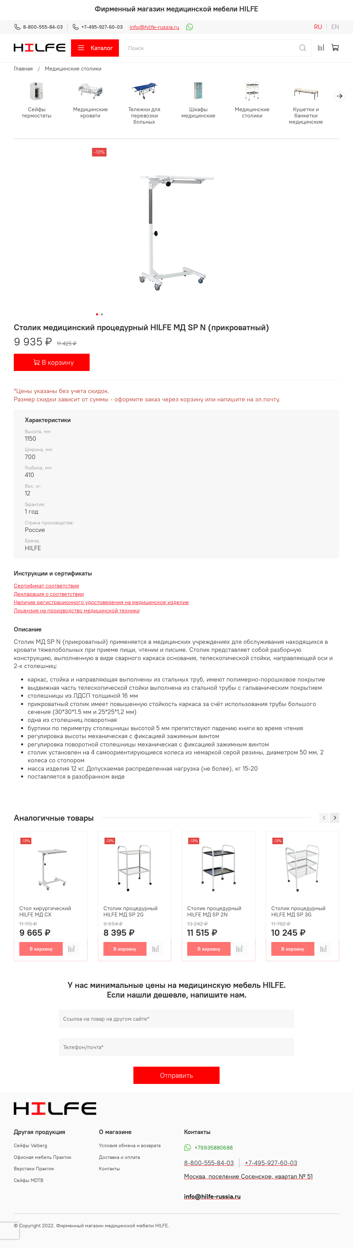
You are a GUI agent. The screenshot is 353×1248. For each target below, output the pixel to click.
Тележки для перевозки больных (149, 116)
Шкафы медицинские (204, 113)
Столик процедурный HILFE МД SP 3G (298, 911)
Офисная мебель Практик (42, 1157)
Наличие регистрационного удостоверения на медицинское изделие (101, 603)
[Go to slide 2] (102, 315)
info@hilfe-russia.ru (154, 26)
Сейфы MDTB (28, 1180)
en (335, 27)
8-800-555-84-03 (38, 27)
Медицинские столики (73, 68)
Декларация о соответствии (49, 594)
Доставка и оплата (119, 1157)
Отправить (176, 1075)
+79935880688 (208, 1147)
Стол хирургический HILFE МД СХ (45, 911)
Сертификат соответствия (46, 586)
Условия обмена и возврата (130, 1145)
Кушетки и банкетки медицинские (316, 116)
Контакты (109, 1168)
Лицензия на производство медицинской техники (77, 611)
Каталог (95, 48)
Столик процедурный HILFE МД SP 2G (130, 911)
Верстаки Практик (34, 1168)
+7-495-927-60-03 (97, 27)
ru (318, 27)
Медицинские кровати (92, 113)
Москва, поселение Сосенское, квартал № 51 (248, 1176)
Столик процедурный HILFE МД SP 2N (214, 911)
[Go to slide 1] (97, 315)
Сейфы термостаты (37, 113)
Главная (23, 68)
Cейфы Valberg (30, 1145)
